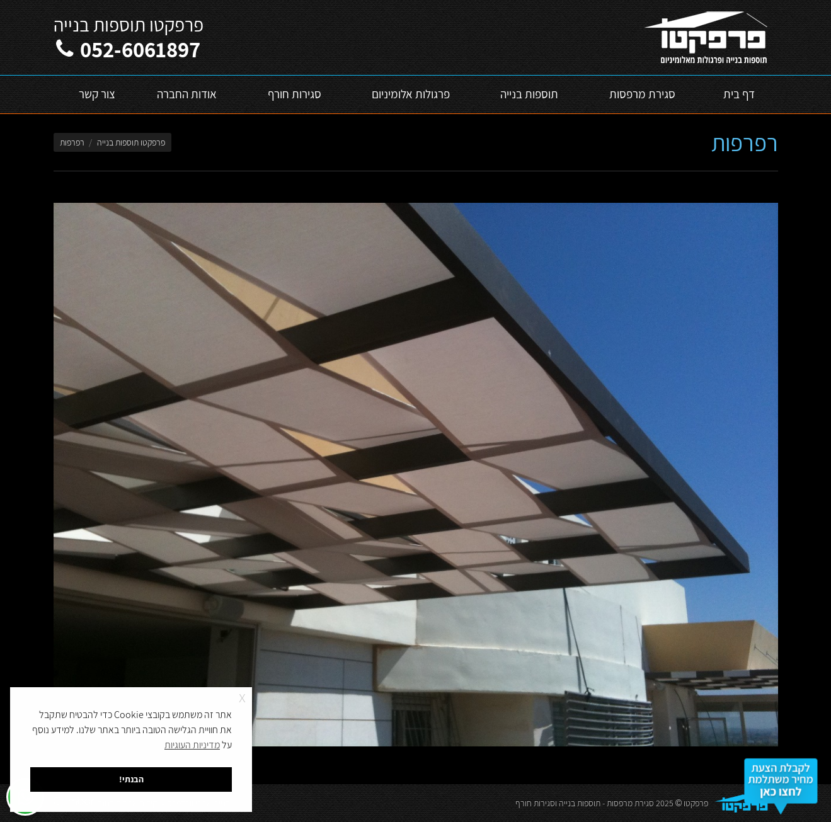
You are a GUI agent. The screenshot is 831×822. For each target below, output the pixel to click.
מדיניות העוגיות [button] (192, 744)
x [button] (242, 696)
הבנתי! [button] (131, 779)
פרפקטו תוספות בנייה (131, 142)
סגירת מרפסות (630, 803)
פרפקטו (696, 803)
